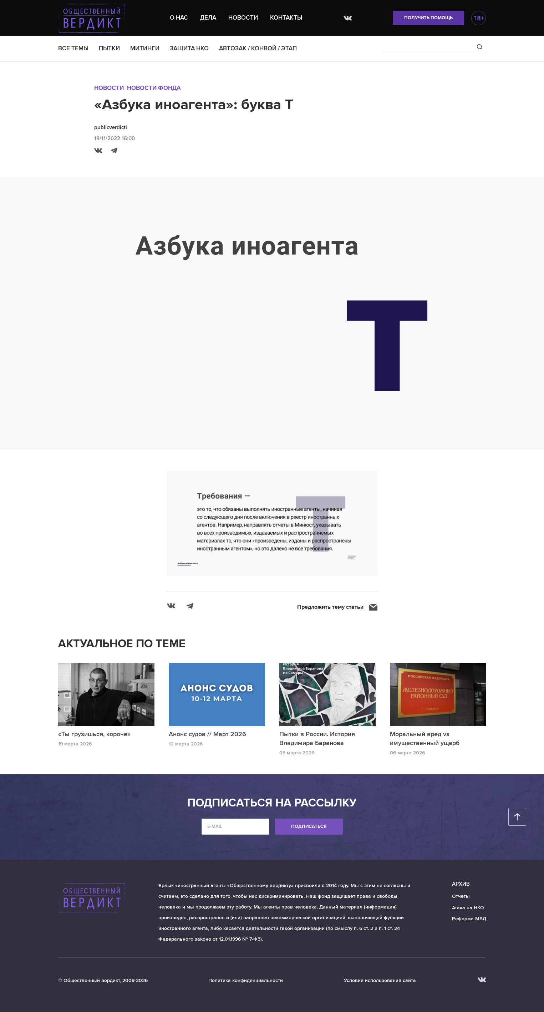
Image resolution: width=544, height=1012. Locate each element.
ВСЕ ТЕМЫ (73, 48)
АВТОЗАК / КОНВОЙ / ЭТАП (258, 48)
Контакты (286, 17)
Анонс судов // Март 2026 (207, 734)
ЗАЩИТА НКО (189, 48)
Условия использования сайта (380, 980)
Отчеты (461, 896)
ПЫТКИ (109, 48)
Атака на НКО (468, 908)
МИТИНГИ (144, 48)
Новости (243, 17)
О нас (179, 17)
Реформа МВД (469, 919)
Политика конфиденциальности (245, 980)
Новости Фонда (154, 88)
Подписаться (308, 826)
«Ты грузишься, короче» (94, 734)
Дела (208, 17)
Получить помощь (428, 18)
